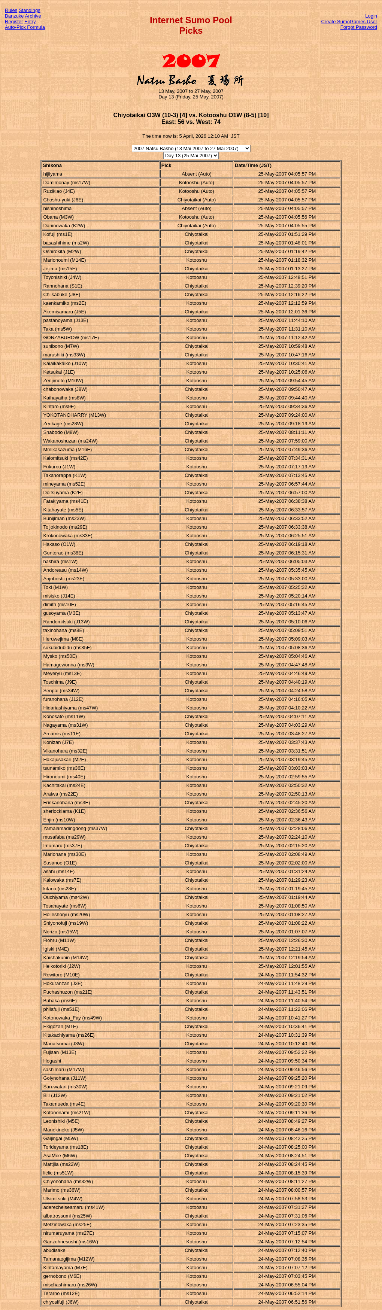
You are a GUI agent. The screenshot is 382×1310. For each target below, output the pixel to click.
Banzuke (14, 16)
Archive (33, 16)
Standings (29, 10)
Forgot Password (358, 27)
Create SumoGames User (349, 21)
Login (371, 16)
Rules (11, 10)
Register (14, 21)
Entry (30, 21)
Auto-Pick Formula (25, 27)
